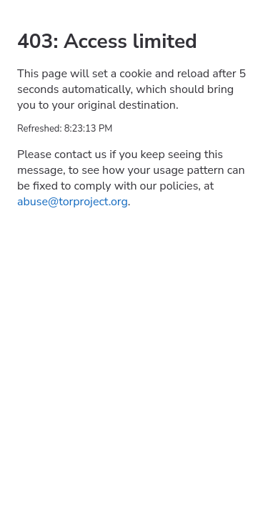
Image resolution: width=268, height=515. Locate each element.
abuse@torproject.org (72, 202)
